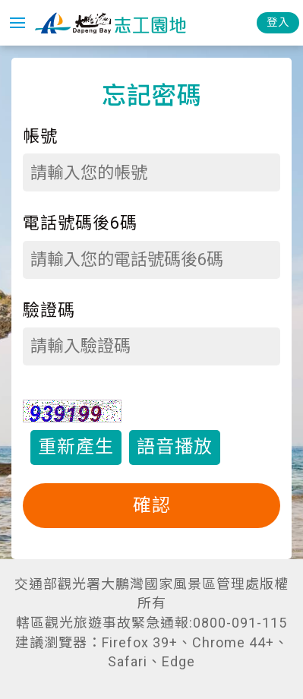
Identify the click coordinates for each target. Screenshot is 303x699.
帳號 (40, 136)
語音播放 (175, 446)
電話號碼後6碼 (80, 222)
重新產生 (76, 446)
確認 (152, 505)
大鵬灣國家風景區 (110, 23)
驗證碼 (49, 310)
